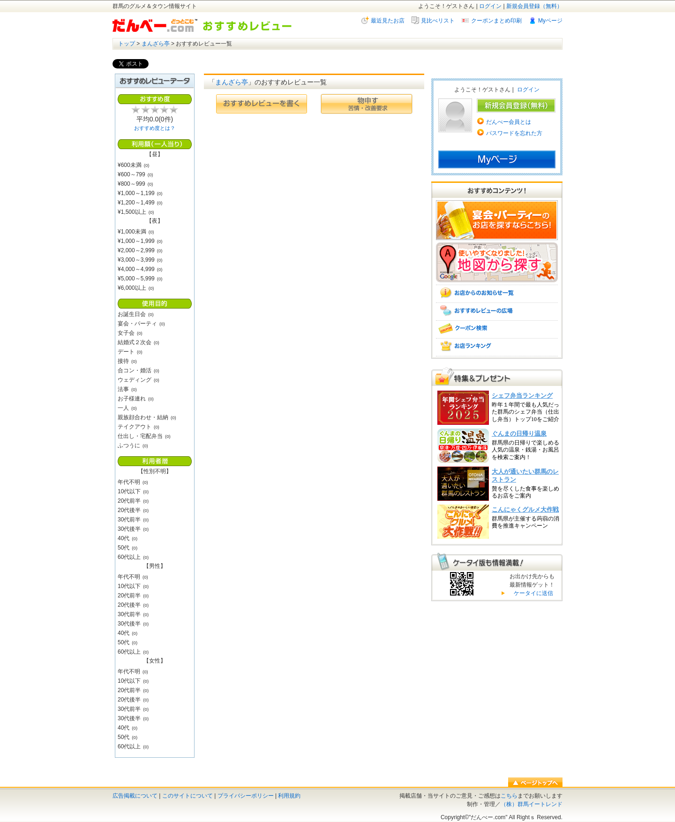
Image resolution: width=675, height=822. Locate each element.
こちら (509, 795)
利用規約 (289, 795)
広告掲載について (135, 795)
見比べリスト (438, 20)
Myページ (550, 20)
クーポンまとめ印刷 (496, 20)
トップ (126, 43)
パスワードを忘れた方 (514, 133)
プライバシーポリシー (246, 795)
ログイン (490, 6)
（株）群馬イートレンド (531, 804)
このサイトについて (187, 795)
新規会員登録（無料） (534, 6)
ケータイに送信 (532, 593)
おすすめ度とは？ (154, 128)
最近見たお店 (388, 20)
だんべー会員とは (508, 122)
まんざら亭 (156, 43)
